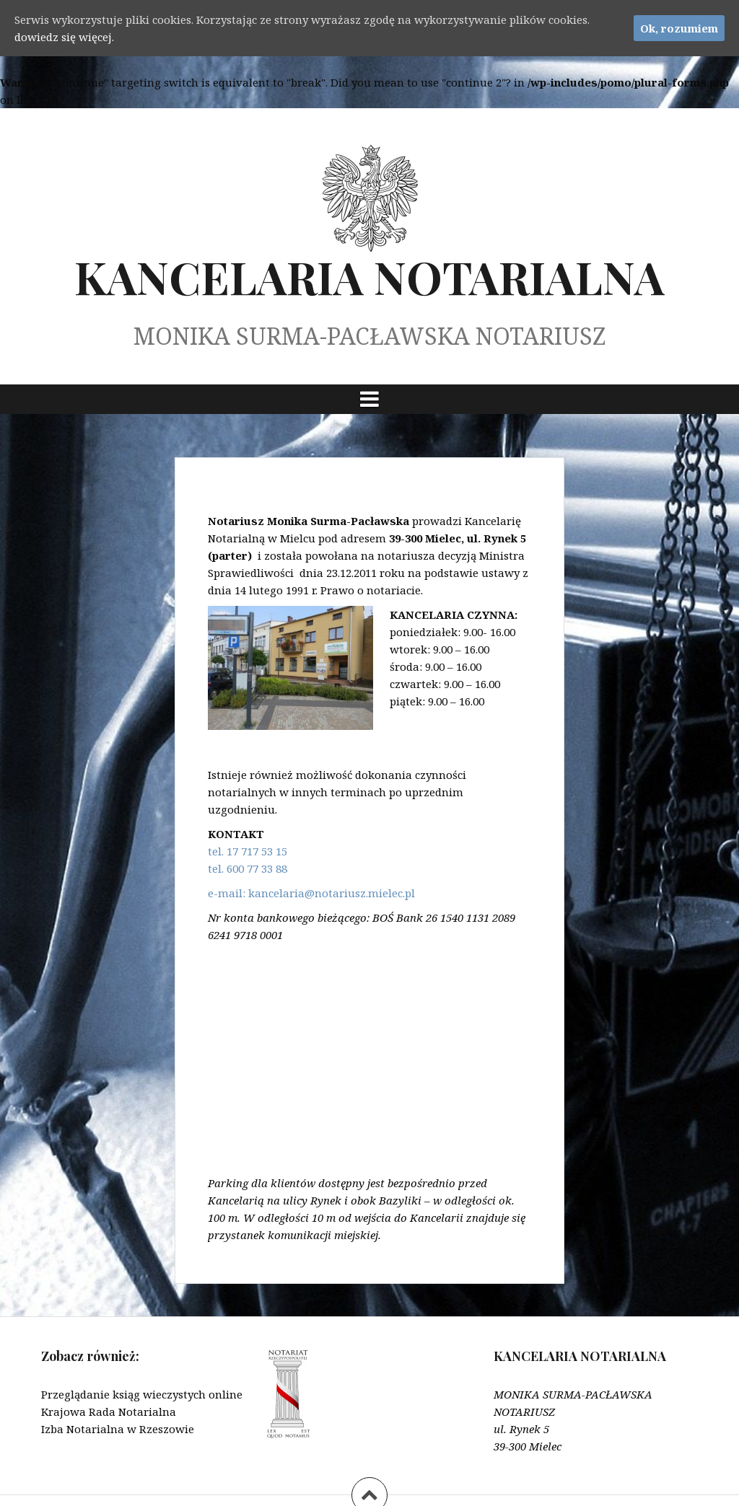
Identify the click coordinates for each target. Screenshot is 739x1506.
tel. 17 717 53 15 (247, 851)
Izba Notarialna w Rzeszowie (117, 1429)
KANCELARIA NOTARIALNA (369, 277)
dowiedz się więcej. (64, 37)
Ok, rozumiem (679, 28)
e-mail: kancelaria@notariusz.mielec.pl (311, 893)
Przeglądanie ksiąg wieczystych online (141, 1394)
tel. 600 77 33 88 (247, 868)
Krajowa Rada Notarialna (108, 1411)
